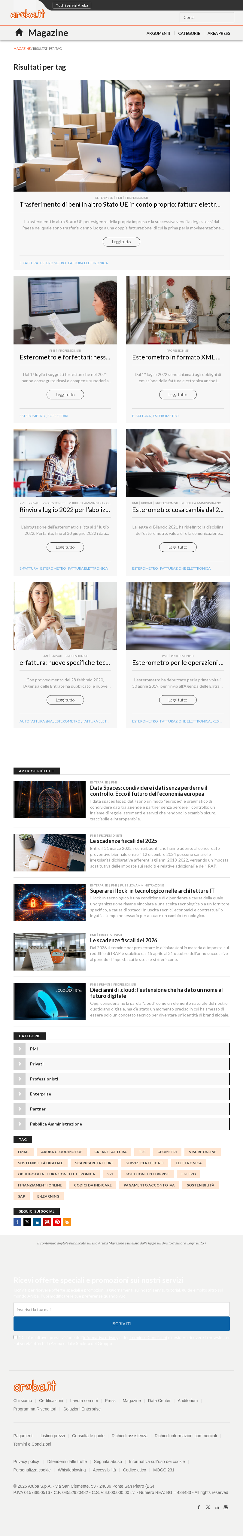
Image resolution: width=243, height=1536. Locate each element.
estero (188, 1179)
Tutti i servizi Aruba (72, 5)
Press (110, 1406)
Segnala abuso (108, 1467)
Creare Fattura (110, 1157)
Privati (37, 1069)
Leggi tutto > (196, 1248)
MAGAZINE (22, 48)
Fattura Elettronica (88, 265)
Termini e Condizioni (148, 1343)
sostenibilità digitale (40, 1168)
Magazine (132, 1406)
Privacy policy (29, 1467)
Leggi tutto (121, 244)
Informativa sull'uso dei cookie (157, 1467)
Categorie (189, 33)
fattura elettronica (88, 572)
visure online (202, 1157)
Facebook (17, 1228)
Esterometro (53, 265)
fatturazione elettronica (185, 572)
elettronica (189, 1168)
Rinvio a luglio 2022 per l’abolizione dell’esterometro (94, 513)
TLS (142, 1157)
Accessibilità (104, 1475)
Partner (38, 1114)
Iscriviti (121, 1329)
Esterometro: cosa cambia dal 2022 (181, 513)
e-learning (48, 1202)
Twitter (27, 1228)
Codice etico (134, 1475)
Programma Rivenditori (35, 1414)
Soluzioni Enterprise (82, 1414)
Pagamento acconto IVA (149, 1191)
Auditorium (188, 1406)
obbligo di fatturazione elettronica (56, 1179)
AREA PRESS (219, 33)
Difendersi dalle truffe (67, 1467)
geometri (167, 1157)
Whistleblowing (72, 1475)
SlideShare (67, 1228)
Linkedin (37, 1228)
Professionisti (44, 1084)
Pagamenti (24, 1441)
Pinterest (57, 1228)
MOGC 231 (164, 1475)
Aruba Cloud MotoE (61, 1157)
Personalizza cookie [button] (32, 1475)
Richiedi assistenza (130, 1441)
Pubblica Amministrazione (56, 1129)
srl (110, 1179)
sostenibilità (200, 1191)
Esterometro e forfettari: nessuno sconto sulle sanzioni (97, 360)
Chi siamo (23, 1406)
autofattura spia (36, 726)
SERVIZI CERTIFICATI (145, 1168)
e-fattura (29, 265)
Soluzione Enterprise (147, 1179)
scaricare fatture (94, 1168)
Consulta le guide (88, 1441)
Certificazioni (51, 1406)
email (23, 1157)
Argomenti (158, 33)
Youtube (47, 1228)
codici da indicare (93, 1191)
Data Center (159, 1406)
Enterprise (40, 1099)
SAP (21, 1202)
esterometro (53, 572)
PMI (34, 1054)
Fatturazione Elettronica (185, 726)
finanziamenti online (40, 1191)
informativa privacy (100, 1343)
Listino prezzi (53, 1441)
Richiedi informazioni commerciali (186, 1441)
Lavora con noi (84, 1406)
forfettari (57, 419)
